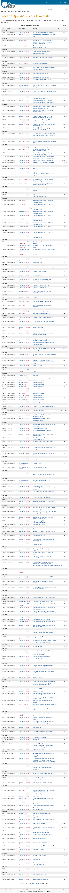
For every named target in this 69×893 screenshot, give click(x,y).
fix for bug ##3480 (37, 275)
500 (33, 883)
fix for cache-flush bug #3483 (40, 122)
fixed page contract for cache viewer (41, 813)
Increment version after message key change (43, 267)
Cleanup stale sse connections (40, 879)
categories (21, 384)
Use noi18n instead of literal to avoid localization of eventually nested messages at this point (44, 488)
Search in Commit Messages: (30, 25)
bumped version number (39, 535)
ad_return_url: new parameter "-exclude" (42, 773)
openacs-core (22, 32)
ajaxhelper (21, 397)
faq (19, 219)
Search (64, 26)
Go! (67, 9)
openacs (39, 20)
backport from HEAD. (38, 463)
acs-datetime (22, 226)
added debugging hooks (39, 524)
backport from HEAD (38, 327)
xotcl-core (21, 45)
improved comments (38, 691)
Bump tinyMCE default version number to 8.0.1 (44, 531)
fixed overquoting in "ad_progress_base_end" (44, 819)
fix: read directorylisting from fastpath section (43, 32)
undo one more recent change (40, 842)
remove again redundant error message (42, 330)
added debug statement (38, 849)
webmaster (48, 890)
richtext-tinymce (22, 529)
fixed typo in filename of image (40, 874)
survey (20, 200)
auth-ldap (21, 375)
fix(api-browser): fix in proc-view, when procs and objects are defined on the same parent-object (43, 173)
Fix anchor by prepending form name (42, 497)
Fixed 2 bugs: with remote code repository (43, 788)
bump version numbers (38, 677)
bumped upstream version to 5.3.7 (41, 571)
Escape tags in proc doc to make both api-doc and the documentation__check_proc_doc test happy (44, 135)
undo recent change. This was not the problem (44, 846)
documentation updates (38, 380)
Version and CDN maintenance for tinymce (43, 601)
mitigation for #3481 (37, 259)
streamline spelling (37, 794)
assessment (22, 395)
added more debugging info (39, 838)
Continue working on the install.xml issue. (43, 834)
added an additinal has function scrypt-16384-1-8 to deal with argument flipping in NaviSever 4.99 (44, 474)
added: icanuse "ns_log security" (41, 661)
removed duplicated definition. (40, 467)
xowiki (20, 120)
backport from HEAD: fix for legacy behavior (43, 147)
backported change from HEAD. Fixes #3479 (43, 501)
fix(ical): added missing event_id (40, 63)
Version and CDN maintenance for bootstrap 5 (44, 603)
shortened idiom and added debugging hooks (44, 378)
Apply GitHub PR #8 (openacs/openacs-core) (44, 406)
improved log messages (38, 869)
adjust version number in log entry (41, 77)
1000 (36, 883)
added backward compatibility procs (41, 311)
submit (55, 890)
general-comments (23, 208)
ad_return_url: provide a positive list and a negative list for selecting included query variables (43, 767)
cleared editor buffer (38, 658)
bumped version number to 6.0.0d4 (41, 619)
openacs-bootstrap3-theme (25, 245)
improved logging (37, 402)
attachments (22, 388)
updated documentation (38, 410)
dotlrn (20, 802)
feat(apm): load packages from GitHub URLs (43, 160)
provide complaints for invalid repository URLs (44, 597)
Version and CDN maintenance (40, 617)
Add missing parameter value (40, 428)
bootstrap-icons (22, 617)
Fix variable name (37, 646)
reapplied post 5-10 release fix (40, 780)
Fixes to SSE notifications (39, 593)
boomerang (21, 354)
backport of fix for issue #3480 (40, 271)
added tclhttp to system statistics (41, 777)
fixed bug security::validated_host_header (43, 782)
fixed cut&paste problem (39, 823)
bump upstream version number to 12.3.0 (43, 577)
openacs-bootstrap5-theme (25, 242)
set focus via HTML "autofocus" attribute (42, 689)
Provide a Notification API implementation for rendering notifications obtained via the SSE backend (43, 755)
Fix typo (35, 297)
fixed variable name (37, 727)
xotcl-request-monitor (24, 85)
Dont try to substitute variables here (41, 459)
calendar (21, 40)
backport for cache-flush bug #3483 (41, 120)
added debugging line (38, 859)
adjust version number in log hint (41, 73)
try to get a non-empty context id (40, 855)
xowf (20, 67)
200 (30, 883)
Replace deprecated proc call (40, 737)
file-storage (21, 211)
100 (26, 883)
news (20, 204)
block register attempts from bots (41, 285)
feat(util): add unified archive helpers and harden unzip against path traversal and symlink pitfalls (44, 362)
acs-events (21, 399)
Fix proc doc (36, 739)
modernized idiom (37, 365)
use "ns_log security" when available (41, 656)
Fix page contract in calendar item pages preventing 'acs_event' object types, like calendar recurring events (42, 42)
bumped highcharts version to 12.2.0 (41, 650)
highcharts (21, 577)
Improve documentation (38, 749)
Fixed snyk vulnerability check (40, 675)
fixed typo (35, 375)
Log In (64, 2)
